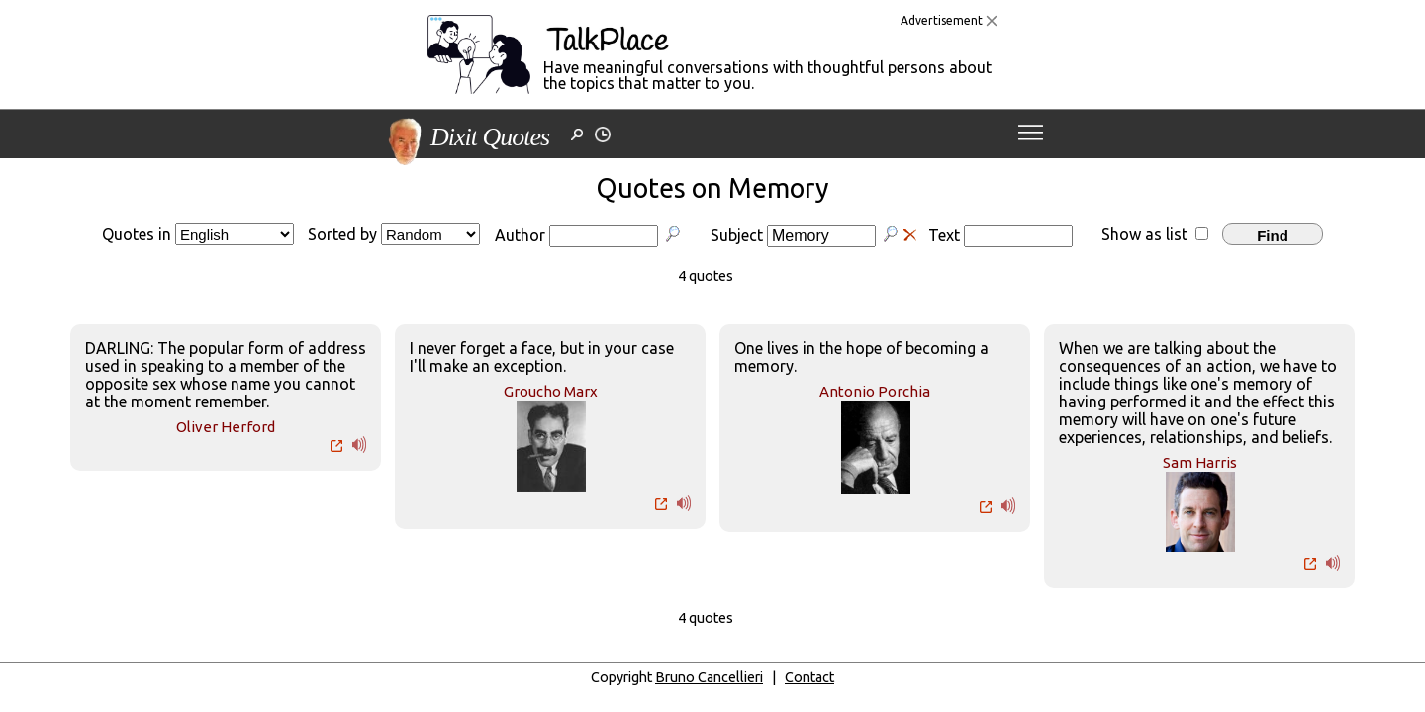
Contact (809, 677)
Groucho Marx (551, 391)
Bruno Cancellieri (709, 677)
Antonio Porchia (874, 391)
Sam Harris (1200, 462)
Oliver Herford (225, 426)
